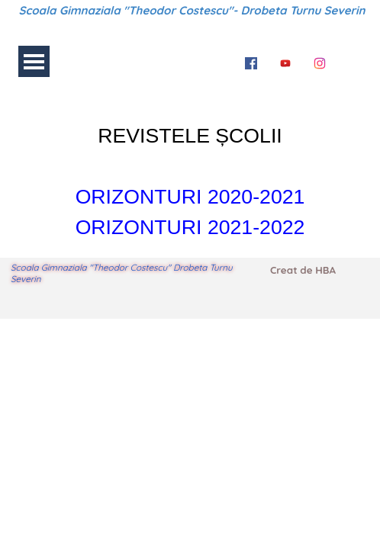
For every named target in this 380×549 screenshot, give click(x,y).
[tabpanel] (190, 170)
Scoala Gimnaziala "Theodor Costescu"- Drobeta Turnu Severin (192, 10)
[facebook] (251, 61)
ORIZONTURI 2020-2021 (190, 196)
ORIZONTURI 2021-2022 (190, 227)
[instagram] (319, 61)
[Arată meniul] (34, 61)
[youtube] (285, 61)
